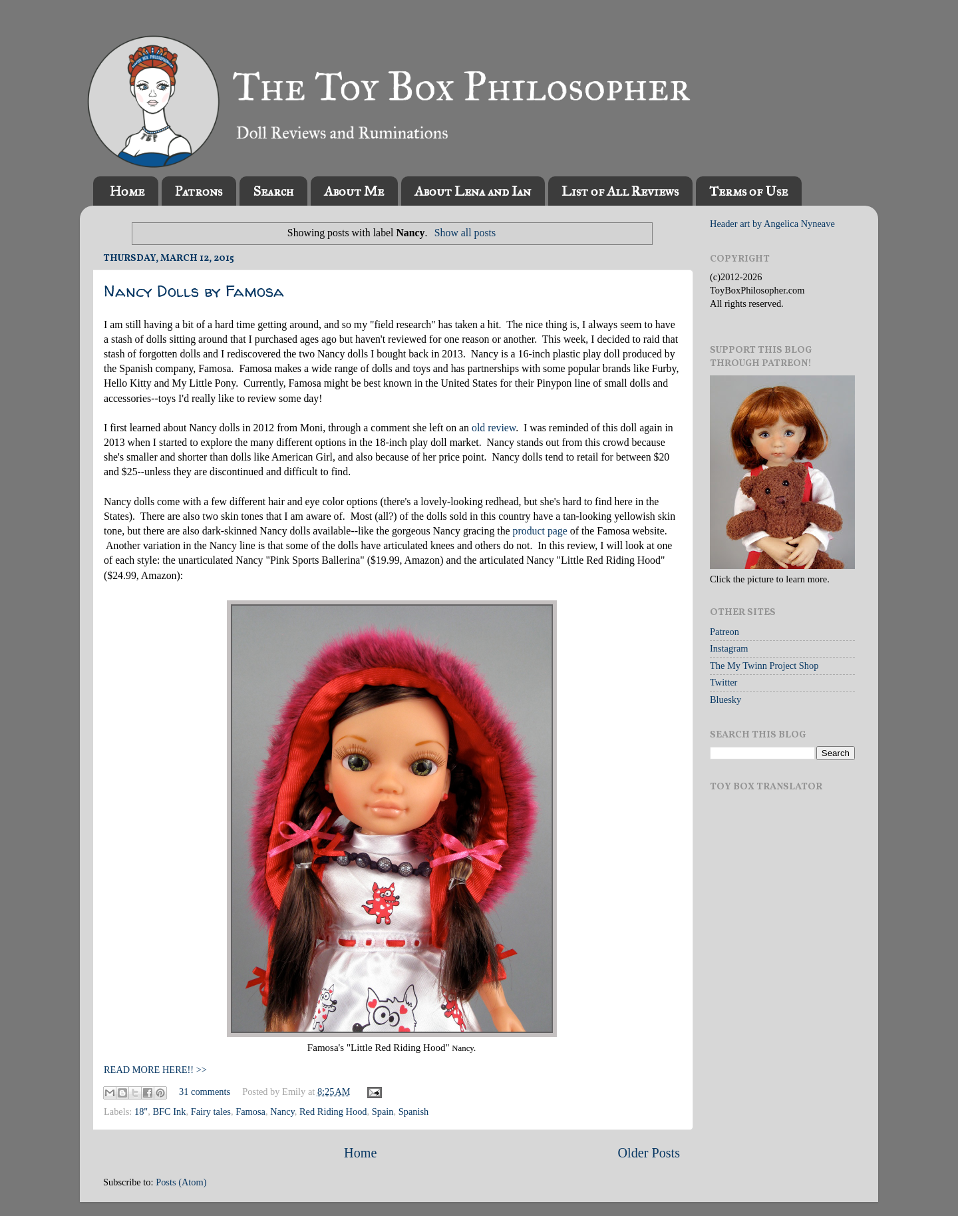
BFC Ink (169, 1111)
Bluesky (725, 699)
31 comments (204, 1091)
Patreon (724, 631)
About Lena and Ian (472, 191)
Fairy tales (211, 1111)
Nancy (282, 1111)
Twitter (723, 682)
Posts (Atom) (181, 1182)
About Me (354, 191)
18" (141, 1111)
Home (127, 191)
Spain (383, 1111)
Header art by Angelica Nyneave (772, 223)
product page (540, 530)
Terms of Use (748, 191)
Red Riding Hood (333, 1111)
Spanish (414, 1111)
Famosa (250, 1111)
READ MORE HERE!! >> (155, 1069)
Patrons (198, 191)
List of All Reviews (620, 191)
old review (494, 427)
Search (273, 191)
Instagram (729, 648)
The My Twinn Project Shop (764, 665)
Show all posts (465, 232)
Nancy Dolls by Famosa (194, 291)
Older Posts (648, 1152)
